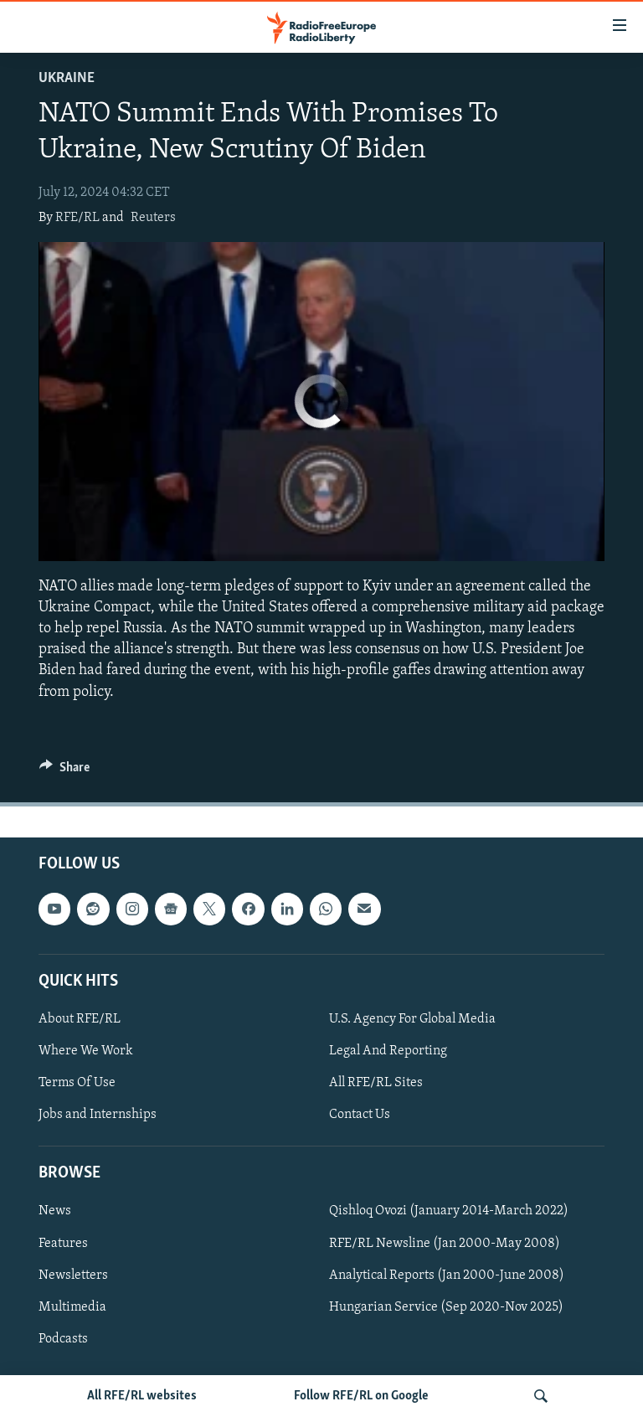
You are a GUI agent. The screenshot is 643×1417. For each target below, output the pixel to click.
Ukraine (67, 78)
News (55, 1211)
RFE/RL (77, 217)
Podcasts (63, 1338)
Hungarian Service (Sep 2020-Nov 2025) (446, 1306)
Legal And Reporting (388, 1051)
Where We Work (86, 1051)
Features (63, 1243)
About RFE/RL (80, 1019)
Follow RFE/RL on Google (361, 1396)
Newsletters (73, 1274)
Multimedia (72, 1306)
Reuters (153, 217)
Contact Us (359, 1114)
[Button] (64, 771)
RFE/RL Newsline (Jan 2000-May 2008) (444, 1243)
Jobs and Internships (98, 1114)
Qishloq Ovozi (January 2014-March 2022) (448, 1211)
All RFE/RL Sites (376, 1083)
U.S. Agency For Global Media (412, 1019)
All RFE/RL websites (142, 1396)
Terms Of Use (77, 1083)
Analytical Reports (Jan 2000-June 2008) (446, 1274)
